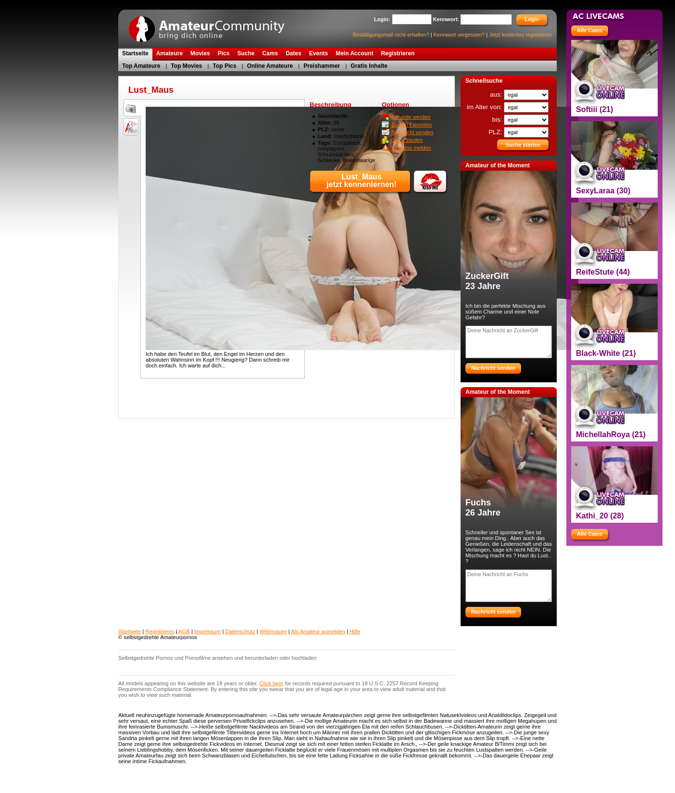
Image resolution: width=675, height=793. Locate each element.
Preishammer (321, 66)
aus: (497, 94)
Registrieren (159, 631)
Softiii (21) (594, 109)
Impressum (207, 631)
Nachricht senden (412, 132)
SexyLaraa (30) (603, 191)
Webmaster (273, 631)
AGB (184, 631)
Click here (272, 683)
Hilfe (355, 631)
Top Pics (225, 66)
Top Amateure (141, 66)
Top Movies (186, 66)
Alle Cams (589, 30)
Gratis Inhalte (369, 66)
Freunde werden (410, 117)
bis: (498, 119)
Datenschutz (240, 631)
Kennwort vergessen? (459, 35)
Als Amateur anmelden (318, 631)
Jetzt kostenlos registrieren (520, 35)
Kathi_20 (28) (600, 516)
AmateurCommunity (212, 25)
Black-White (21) (606, 353)
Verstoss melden (411, 148)
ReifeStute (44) (603, 272)
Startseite (129, 631)
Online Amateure (270, 66)
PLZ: (496, 132)
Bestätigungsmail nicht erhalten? (391, 35)
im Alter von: (485, 107)
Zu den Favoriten (411, 124)
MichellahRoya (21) (611, 434)
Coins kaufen (407, 140)
